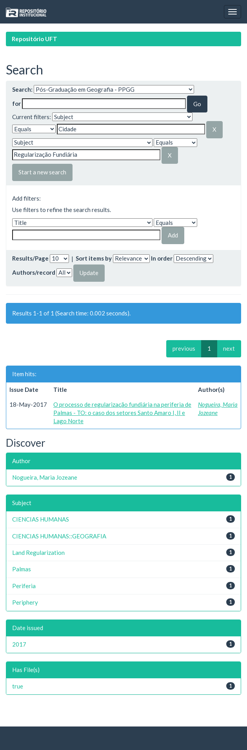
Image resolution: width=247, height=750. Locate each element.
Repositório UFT (34, 38)
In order (162, 258)
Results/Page (30, 258)
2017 (19, 644)
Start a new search (42, 172)
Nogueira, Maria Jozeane (44, 477)
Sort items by (94, 258)
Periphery (25, 602)
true (17, 686)
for (16, 103)
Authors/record (33, 272)
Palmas (21, 568)
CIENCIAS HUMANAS (40, 519)
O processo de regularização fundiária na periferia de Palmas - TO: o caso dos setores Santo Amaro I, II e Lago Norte (122, 413)
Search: (22, 89)
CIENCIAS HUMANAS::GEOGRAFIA (59, 536)
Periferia (24, 585)
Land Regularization (38, 552)
